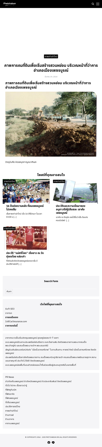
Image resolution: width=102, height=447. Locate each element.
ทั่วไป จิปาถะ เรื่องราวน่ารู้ (16, 385)
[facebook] (48, 442)
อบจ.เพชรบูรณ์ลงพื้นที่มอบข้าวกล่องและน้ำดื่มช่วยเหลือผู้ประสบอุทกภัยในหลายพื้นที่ (40, 365)
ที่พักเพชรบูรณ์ (11, 398)
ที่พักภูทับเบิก (10, 389)
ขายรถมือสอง (11, 317)
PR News (9, 377)
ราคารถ (8, 313)
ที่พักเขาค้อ (9, 394)
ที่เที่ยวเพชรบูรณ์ (12, 402)
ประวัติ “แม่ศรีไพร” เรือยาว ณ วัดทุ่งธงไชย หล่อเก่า (25, 254)
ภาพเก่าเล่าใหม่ (51, 56)
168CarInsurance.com (16, 321)
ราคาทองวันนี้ (11, 325)
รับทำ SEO (9, 308)
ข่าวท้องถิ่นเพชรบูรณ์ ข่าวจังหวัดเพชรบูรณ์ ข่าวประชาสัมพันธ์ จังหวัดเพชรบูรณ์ (38, 381)
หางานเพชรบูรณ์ (12, 423)
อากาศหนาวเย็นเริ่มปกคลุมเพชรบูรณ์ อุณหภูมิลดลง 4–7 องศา (32, 337)
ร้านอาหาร (9, 419)
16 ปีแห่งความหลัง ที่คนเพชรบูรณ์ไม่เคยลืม (25, 207)
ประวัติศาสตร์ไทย (12, 406)
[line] (53, 442)
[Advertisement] (51, 30)
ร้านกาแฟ (9, 415)
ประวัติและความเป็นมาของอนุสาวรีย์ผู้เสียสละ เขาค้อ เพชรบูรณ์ (70, 209)
